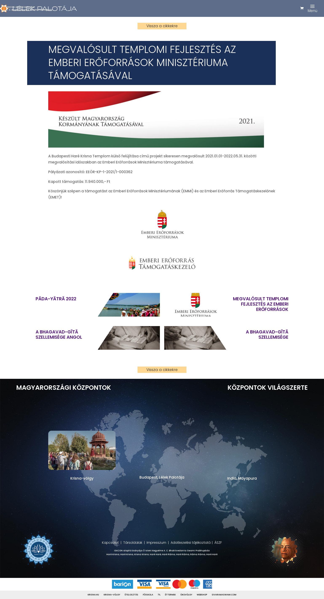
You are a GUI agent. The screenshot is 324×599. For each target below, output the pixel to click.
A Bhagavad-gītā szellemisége (267, 334)
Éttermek (170, 594)
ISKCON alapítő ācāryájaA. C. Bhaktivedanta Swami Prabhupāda (29, 8)
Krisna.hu (93, 594)
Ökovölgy (186, 594)
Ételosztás (131, 594)
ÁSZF (218, 542)
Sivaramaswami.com (224, 594)
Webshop (202, 594)
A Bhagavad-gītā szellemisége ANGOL (59, 334)
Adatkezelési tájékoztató (191, 542)
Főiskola (148, 594)
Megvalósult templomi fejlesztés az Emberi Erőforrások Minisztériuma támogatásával (260, 304)
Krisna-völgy (112, 594)
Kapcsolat (110, 542)
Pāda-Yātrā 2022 (56, 298)
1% (159, 594)
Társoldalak (132, 542)
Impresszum (156, 542)
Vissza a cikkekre (162, 25)
